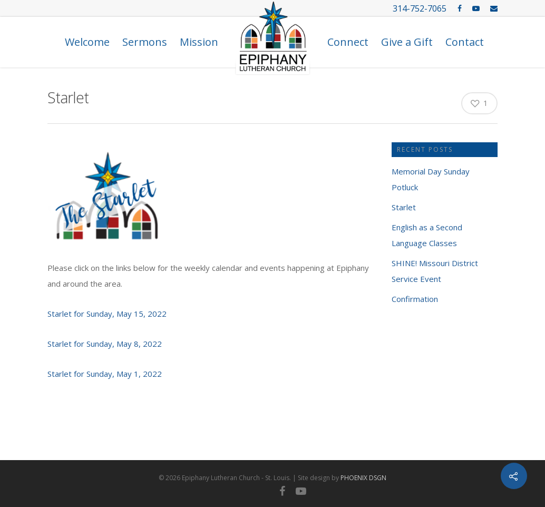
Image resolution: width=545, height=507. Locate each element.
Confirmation (415, 299)
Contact (464, 42)
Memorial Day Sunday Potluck (431, 179)
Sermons (144, 42)
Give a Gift (407, 42)
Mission (199, 42)
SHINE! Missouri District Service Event (435, 271)
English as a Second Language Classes (427, 235)
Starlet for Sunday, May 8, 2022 (104, 343)
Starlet (404, 207)
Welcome (87, 42)
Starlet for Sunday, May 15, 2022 (107, 313)
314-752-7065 (419, 8)
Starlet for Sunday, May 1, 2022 (104, 373)
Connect (347, 42)
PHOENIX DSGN (363, 477)
